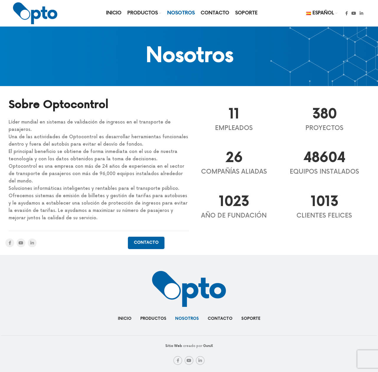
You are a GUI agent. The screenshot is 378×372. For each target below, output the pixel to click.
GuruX (208, 346)
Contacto (146, 242)
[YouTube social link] (354, 13)
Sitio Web (173, 346)
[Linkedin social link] (361, 13)
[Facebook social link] (346, 13)
